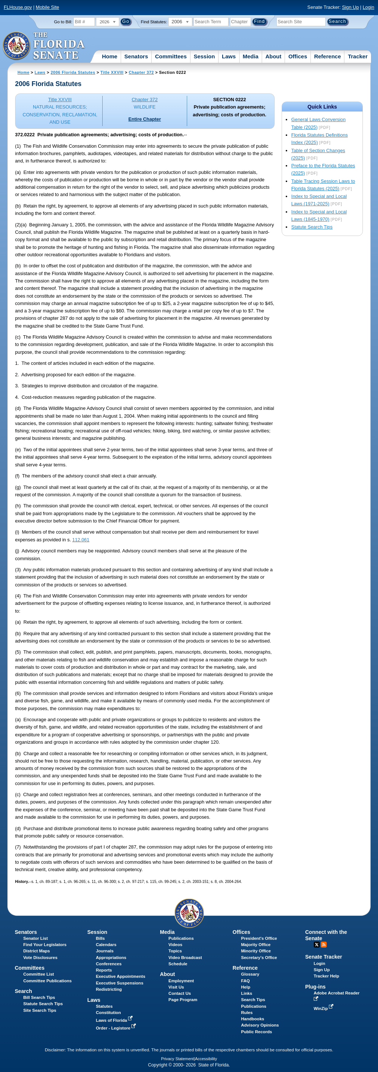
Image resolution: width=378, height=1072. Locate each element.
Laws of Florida (115, 1020)
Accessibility (206, 1058)
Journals (105, 951)
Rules (246, 1012)
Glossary (250, 974)
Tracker (357, 56)
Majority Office (256, 944)
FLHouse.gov (18, 7)
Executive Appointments (120, 976)
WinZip (324, 1008)
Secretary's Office (259, 957)
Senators (136, 56)
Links (246, 993)
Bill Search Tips (39, 997)
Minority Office (256, 951)
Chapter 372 (141, 72)
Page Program (182, 999)
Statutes (104, 1006)
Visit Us (176, 987)
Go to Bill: (63, 22)
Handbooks (252, 1019)
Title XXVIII (112, 72)
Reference (327, 56)
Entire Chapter (144, 119)
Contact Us (179, 993)
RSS (324, 945)
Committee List (38, 974)
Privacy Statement (177, 1058)
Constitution (108, 1012)
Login (368, 7)
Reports (104, 970)
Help (245, 987)
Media (251, 56)
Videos (175, 944)
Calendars (106, 944)
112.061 (80, 539)
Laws (229, 56)
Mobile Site (47, 7)
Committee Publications (47, 981)
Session (204, 56)
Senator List (35, 938)
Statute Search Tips (312, 227)
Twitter (317, 945)
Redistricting (109, 989)
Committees (171, 56)
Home (109, 56)
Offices (297, 56)
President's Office (259, 938)
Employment (181, 981)
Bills (100, 938)
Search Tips (253, 999)
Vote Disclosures (40, 957)
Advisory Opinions (260, 1025)
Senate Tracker (323, 957)
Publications (180, 938)
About (273, 56)
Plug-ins (315, 987)
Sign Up (350, 7)
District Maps (36, 951)
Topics (175, 951)
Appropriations (111, 957)
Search (23, 991)
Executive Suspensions (120, 983)
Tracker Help (326, 976)
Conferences (109, 964)
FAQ (245, 981)
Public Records (256, 1032)
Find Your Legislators (44, 944)
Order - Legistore (117, 1028)
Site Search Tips (39, 1010)
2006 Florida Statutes (73, 72)
